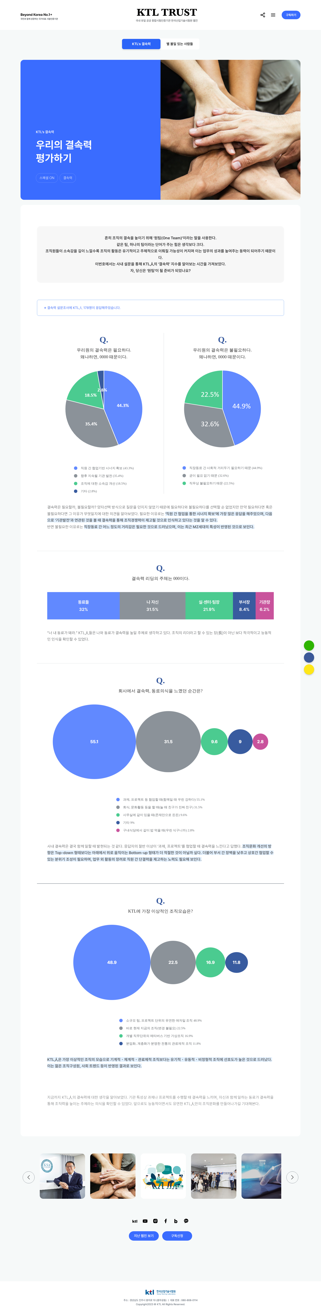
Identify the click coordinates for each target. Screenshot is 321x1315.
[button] (292, 1177)
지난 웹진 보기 (144, 1236)
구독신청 (177, 1236)
